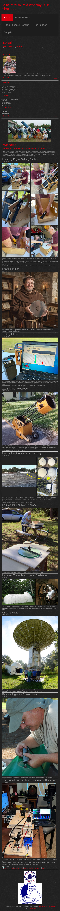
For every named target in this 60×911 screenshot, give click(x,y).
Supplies (9, 32)
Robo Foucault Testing (16, 24)
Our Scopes (40, 24)
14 (32, 868)
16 (38, 868)
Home (7, 17)
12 (27, 868)
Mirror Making (23, 17)
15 (35, 868)
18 (43, 868)
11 (25, 868)
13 (30, 868)
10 (22, 868)
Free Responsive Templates (47, 906)
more (55, 78)
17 (40, 868)
